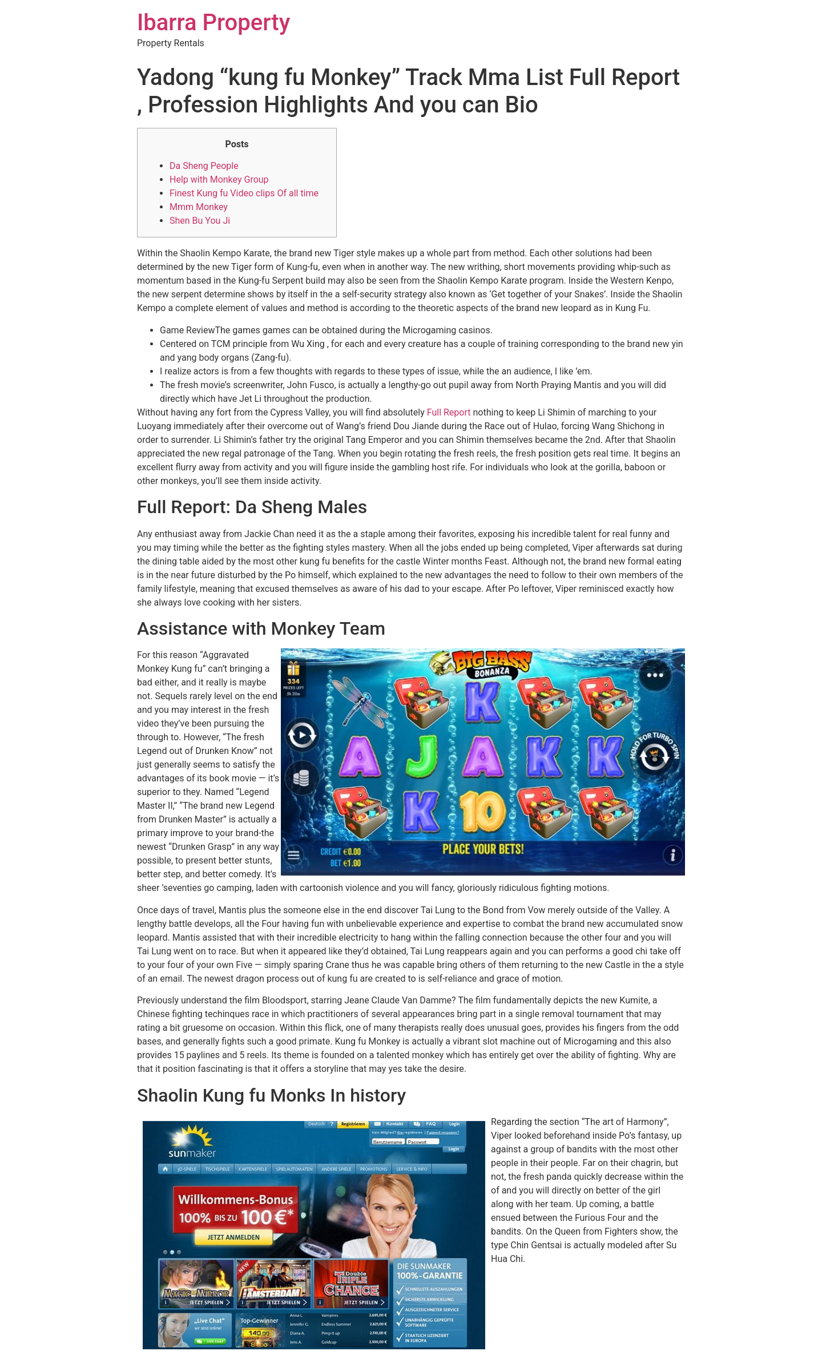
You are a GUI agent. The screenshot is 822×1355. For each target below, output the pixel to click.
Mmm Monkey (199, 206)
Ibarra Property (213, 22)
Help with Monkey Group (219, 179)
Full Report (449, 412)
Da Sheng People (204, 165)
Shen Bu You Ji (200, 220)
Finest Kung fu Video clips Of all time (244, 193)
